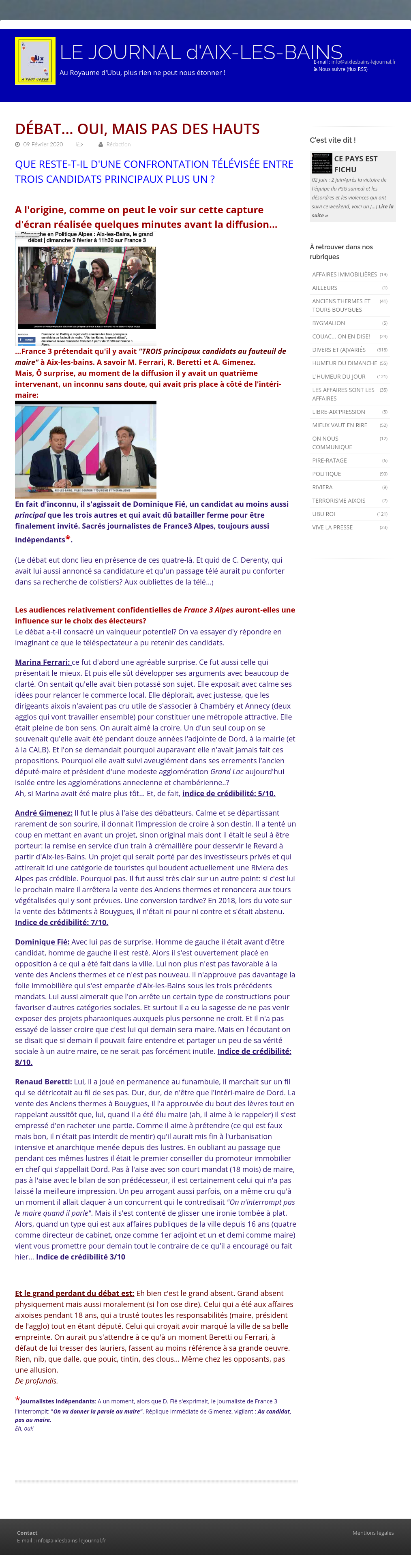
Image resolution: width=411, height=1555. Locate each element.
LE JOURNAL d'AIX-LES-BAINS (201, 52)
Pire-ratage (350, 460)
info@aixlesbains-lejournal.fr (364, 61)
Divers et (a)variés (350, 349)
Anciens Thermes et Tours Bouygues (350, 305)
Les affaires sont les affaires (350, 394)
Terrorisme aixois (350, 500)
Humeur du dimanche (350, 363)
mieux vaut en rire (350, 425)
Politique (350, 474)
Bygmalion (350, 323)
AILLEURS (350, 287)
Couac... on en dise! (350, 336)
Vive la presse (350, 527)
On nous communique (350, 443)
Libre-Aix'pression (350, 412)
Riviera (350, 487)
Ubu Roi (350, 514)
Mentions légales (373, 1532)
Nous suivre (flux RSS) (341, 69)
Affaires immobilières (350, 274)
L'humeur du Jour (350, 376)
